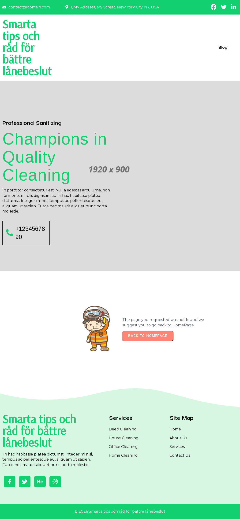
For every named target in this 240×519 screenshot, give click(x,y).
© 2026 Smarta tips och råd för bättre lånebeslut (120, 511)
